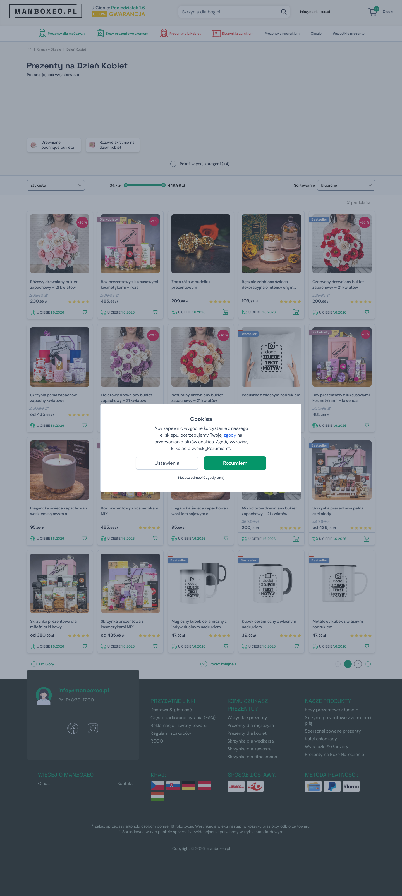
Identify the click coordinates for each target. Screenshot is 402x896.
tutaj (220, 477)
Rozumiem (235, 463)
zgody (230, 435)
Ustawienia (167, 463)
